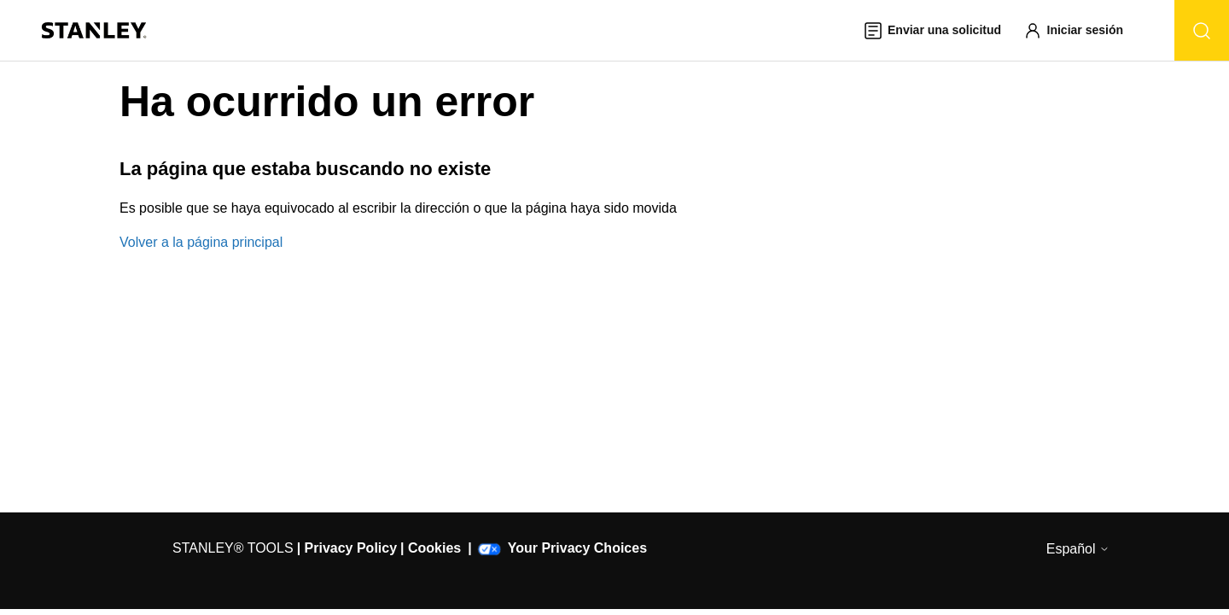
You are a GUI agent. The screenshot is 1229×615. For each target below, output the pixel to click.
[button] (1081, 30)
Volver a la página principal (200, 242)
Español (1078, 549)
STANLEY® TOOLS (233, 548)
